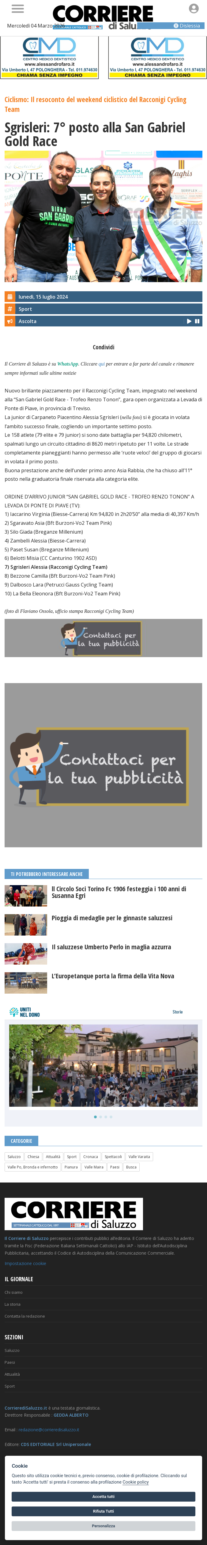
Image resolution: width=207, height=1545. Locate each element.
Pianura (71, 1167)
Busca (131, 1167)
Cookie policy (135, 1482)
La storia (13, 1304)
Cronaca (90, 1156)
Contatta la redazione (25, 1316)
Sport (72, 1156)
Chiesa (33, 1156)
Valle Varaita (139, 1156)
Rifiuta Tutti (103, 1511)
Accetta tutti (103, 1496)
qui (102, 363)
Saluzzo (14, 1156)
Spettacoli (113, 1156)
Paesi (114, 1167)
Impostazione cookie (25, 1263)
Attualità (53, 1156)
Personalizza (103, 1526)
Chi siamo (14, 1292)
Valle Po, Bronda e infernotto (33, 1167)
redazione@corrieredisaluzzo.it (49, 1430)
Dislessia (187, 25)
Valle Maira (94, 1167)
